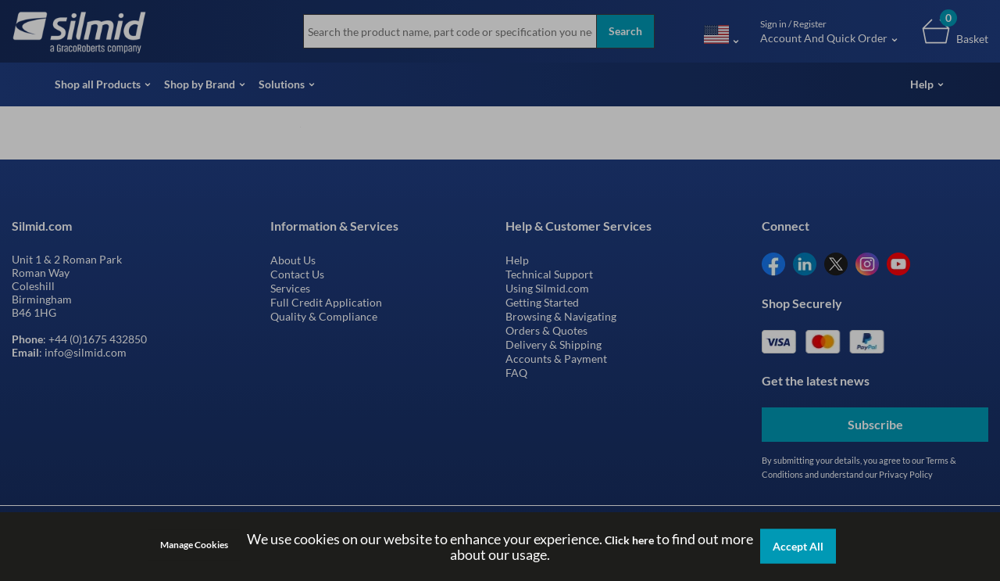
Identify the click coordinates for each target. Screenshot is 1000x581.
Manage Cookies (194, 545)
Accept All (798, 546)
